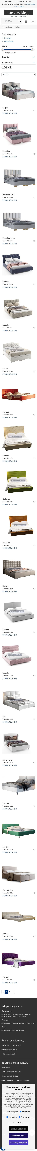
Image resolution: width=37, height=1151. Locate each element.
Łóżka (17, 27)
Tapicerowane (8, 41)
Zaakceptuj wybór (18, 1136)
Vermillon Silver (9, 238)
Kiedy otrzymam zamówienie (11, 1072)
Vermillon (6, 151)
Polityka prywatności (8, 1054)
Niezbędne (12, 1111)
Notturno (6, 543)
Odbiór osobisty (7, 1080)
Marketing (12, 1117)
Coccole (6, 803)
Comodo (6, 455)
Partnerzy (18, 1122)
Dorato (5, 934)
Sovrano (6, 412)
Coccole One (8, 890)
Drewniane (6, 38)
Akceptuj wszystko (18, 1142)
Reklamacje (17, 1045)
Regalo (5, 977)
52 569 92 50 (30, 4)
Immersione (7, 760)
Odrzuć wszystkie (18, 1129)
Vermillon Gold (9, 195)
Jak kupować (5, 1067)
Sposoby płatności (23, 1080)
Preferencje (24, 1117)
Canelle (6, 673)
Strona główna (7, 27)
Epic (4, 716)
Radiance (6, 499)
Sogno (5, 108)
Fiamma (6, 629)
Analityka (25, 1111)
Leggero (6, 847)
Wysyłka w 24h (10, 52)
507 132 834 (19, 6)
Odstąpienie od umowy (9, 1049)
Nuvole (5, 586)
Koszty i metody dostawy (10, 1076)
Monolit (6, 325)
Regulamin (5, 1045)
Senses (5, 369)
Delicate (6, 282)
